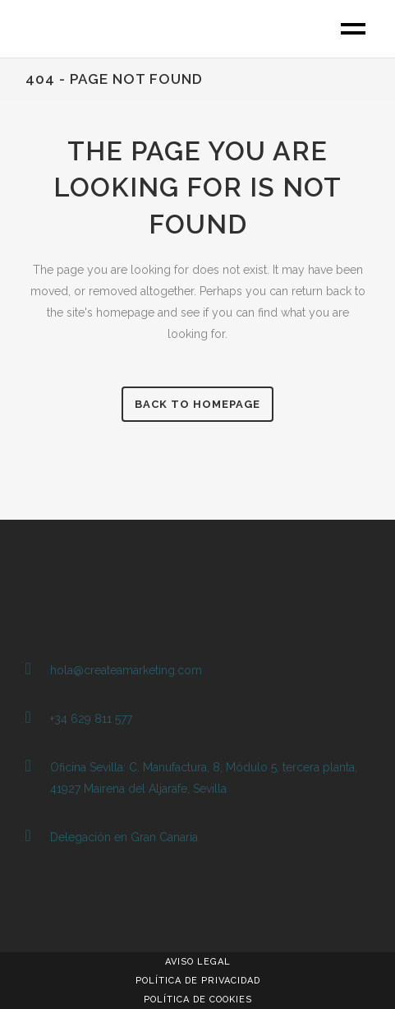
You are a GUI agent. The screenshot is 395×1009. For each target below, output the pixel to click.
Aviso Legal (198, 961)
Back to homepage (197, 404)
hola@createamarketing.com (126, 670)
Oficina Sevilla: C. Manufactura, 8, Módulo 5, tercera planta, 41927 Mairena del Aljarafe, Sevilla (203, 778)
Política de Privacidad (197, 980)
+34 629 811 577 (91, 718)
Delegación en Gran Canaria (124, 837)
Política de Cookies (198, 999)
